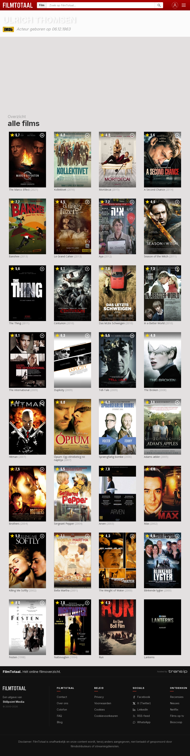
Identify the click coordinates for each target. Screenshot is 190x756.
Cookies (99, 709)
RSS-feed (141, 716)
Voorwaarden (102, 703)
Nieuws (174, 703)
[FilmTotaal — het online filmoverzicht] (14, 688)
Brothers (14, 523)
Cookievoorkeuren (106, 716)
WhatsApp (141, 722)
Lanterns (149, 657)
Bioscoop (176, 722)
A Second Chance (154, 189)
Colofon (62, 709)
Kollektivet (60, 189)
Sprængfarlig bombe (111, 457)
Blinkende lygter (153, 590)
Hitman (13, 457)
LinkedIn (140, 709)
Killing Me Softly (18, 590)
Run (101, 657)
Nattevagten (61, 657)
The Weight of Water (111, 590)
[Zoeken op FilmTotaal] (101, 5)
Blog (60, 722)
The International (19, 390)
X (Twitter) (142, 703)
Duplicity (59, 390)
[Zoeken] (159, 5)
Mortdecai (105, 189)
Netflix (174, 709)
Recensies (177, 697)
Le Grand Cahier (63, 256)
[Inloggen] (175, 5)
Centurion (60, 323)
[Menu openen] (183, 5)
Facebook (141, 697)
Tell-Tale (104, 390)
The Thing (15, 323)
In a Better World (154, 323)
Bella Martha (61, 590)
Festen (13, 657)
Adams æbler (152, 457)
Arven (102, 523)
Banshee (14, 256)
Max (146, 523)
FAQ (59, 716)
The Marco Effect (19, 189)
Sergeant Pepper (64, 523)
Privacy (99, 697)
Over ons (62, 703)
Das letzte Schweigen (112, 323)
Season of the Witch (156, 256)
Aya (101, 256)
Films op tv (177, 716)
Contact (62, 697)
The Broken (151, 390)
